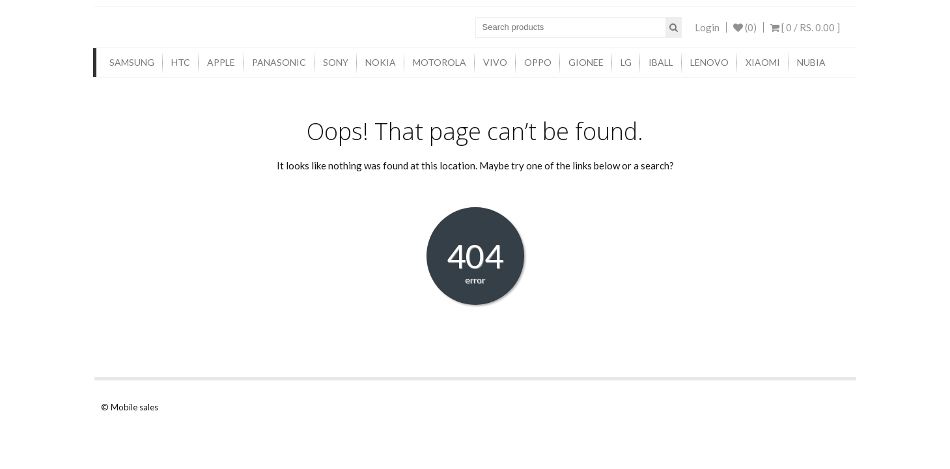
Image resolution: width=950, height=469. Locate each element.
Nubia (811, 62)
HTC (180, 62)
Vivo (495, 62)
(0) (745, 27)
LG (626, 62)
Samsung (131, 62)
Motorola (439, 62)
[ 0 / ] (805, 27)
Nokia (380, 62)
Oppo (538, 62)
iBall (661, 62)
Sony (335, 62)
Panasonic (279, 62)
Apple (221, 62)
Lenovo (709, 62)
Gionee (586, 62)
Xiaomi (763, 62)
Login (707, 27)
